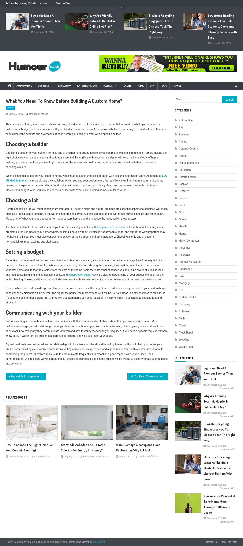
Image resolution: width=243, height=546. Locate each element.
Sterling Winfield (146, 456)
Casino (183, 141)
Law (152, 85)
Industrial (184, 247)
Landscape (185, 269)
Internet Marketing (190, 261)
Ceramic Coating (189, 148)
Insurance (185, 254)
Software (184, 311)
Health (126, 85)
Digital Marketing (189, 162)
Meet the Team (63, 3)
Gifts (182, 212)
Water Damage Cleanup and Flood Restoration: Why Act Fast (138, 447)
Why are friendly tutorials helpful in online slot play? (102, 21)
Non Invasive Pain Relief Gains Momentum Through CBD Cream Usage (219, 504)
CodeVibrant (98, 542)
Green (182, 219)
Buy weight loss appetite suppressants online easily (28, 376)
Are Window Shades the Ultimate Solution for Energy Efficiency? (83, 447)
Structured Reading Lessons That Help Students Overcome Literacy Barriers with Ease (222, 26)
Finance (183, 198)
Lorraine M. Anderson (94, 456)
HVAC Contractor (189, 240)
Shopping (184, 304)
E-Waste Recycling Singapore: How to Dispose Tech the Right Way (161, 24)
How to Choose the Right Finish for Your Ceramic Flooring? (29, 447)
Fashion (108, 85)
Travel (176, 85)
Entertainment (87, 85)
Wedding (184, 339)
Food (182, 205)
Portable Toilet (187, 297)
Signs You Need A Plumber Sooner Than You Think (45, 21)
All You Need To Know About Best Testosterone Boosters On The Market (149, 376)
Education (65, 85)
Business (43, 85)
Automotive (24, 85)
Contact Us (45, 3)
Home (140, 85)
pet (181, 290)
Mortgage (185, 283)
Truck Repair (186, 332)
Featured (184, 191)
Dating (183, 155)
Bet (181, 127)
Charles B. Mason (39, 113)
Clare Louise (40, 456)
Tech (163, 85)
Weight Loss (186, 346)
